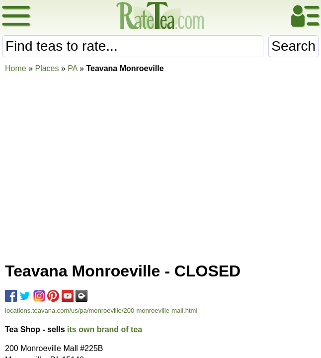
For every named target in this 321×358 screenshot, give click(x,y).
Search (293, 46)
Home (15, 68)
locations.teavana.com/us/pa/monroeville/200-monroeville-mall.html (101, 310)
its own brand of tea (104, 329)
